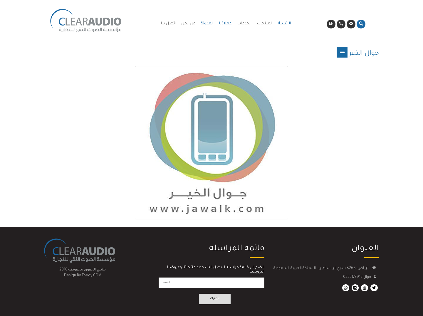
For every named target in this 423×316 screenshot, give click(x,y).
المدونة (207, 23)
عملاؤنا (225, 23)
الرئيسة (284, 23)
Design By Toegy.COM (82, 276)
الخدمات (244, 23)
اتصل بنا (168, 23)
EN (331, 24)
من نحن (188, 23)
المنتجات (265, 23)
